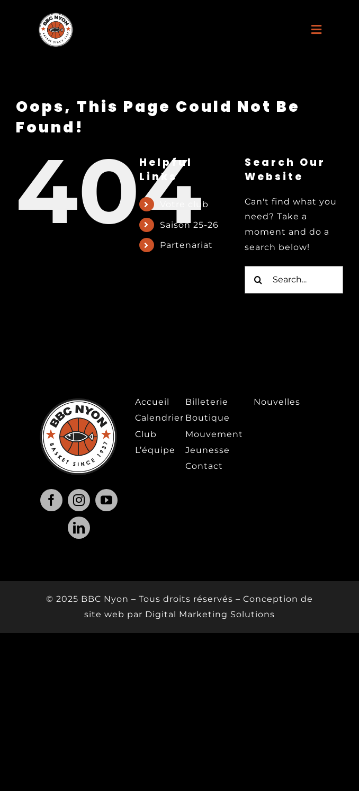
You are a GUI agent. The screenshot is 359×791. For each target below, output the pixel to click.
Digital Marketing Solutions (210, 614)
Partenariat (186, 245)
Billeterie (206, 402)
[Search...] (294, 280)
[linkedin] (79, 528)
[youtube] (106, 500)
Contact (204, 466)
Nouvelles (277, 402)
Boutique (207, 418)
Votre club (184, 204)
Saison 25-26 (189, 225)
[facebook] (51, 500)
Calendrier (159, 418)
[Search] (258, 280)
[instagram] (79, 500)
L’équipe (155, 450)
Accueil (152, 402)
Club (146, 434)
